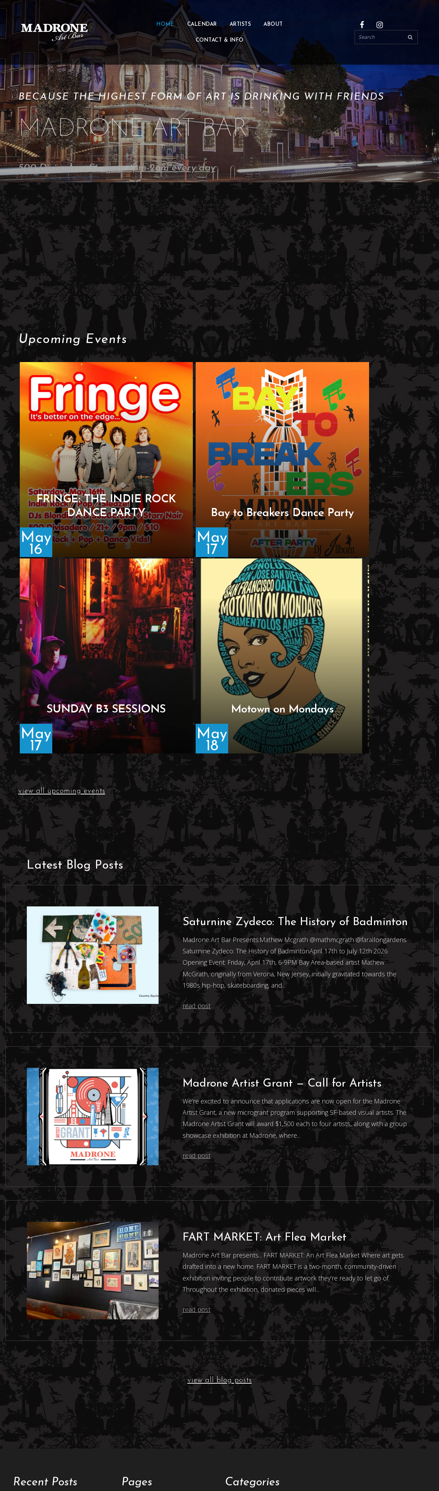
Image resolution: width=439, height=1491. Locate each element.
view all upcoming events (61, 594)
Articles (235, 1306)
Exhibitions (136, 1366)
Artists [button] (240, 25)
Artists (130, 1319)
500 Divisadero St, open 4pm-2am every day (116, 168)
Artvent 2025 (31, 1361)
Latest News (242, 1332)
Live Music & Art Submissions (163, 1328)
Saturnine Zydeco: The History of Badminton (295, 726)
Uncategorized (246, 1345)
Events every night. (133, 1458)
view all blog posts (220, 1184)
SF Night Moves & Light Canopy (57, 1374)
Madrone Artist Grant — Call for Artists (282, 887)
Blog (128, 1340)
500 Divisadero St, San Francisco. (61, 1449)
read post (196, 809)
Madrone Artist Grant (152, 1391)
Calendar (202, 25)
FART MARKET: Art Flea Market (264, 1041)
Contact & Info (220, 41)
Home (165, 25)
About (273, 25)
